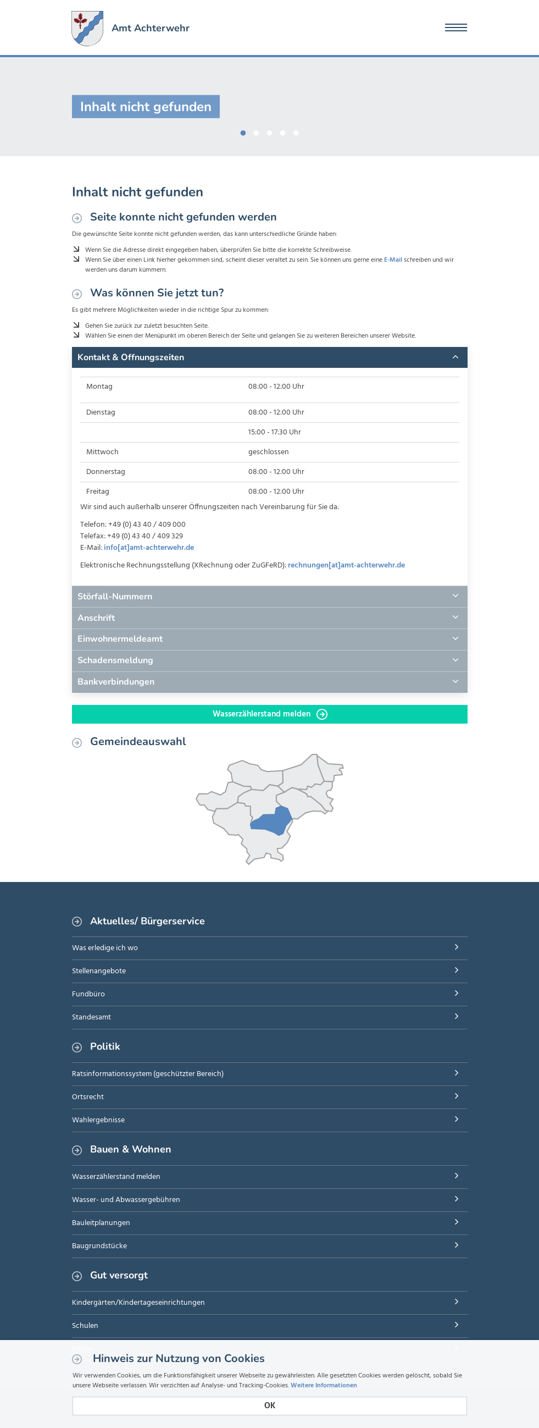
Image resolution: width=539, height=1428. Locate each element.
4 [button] (283, 131)
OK (269, 1406)
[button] (270, 357)
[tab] (270, 357)
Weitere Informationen (324, 1385)
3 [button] (270, 131)
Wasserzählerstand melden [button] (270, 714)
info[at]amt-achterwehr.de (149, 548)
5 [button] (296, 131)
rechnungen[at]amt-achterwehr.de (346, 565)
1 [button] (243, 131)
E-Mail (393, 260)
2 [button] (256, 131)
